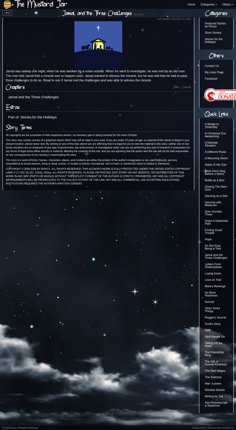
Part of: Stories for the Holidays (32, 117)
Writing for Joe (214, 396)
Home (191, 4)
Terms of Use (214, 427)
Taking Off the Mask (213, 344)
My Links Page (214, 72)
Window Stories (215, 390)
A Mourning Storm (216, 158)
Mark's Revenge (215, 286)
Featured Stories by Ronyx (215, 25)
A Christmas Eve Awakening (215, 135)
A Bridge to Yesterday (212, 126)
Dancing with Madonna (213, 204)
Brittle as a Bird (214, 180)
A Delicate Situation (211, 144)
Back (7, 13)
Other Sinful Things (212, 310)
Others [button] (227, 4)
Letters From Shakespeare (213, 266)
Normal (209, 301)
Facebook (211, 78)
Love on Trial (213, 279)
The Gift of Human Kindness (216, 363)
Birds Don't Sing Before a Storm (215, 172)
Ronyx (141, 14)
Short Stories (213, 32)
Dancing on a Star (216, 196)
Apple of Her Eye (215, 164)
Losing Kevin (213, 273)
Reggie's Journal (215, 317)
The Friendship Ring (214, 354)
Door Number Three (213, 213)
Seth (208, 330)
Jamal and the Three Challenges (33, 97)
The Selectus (213, 377)
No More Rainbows (211, 294)
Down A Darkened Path (216, 222)
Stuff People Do (215, 336)
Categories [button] (209, 4)
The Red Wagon (215, 370)
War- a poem (213, 383)
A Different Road (215, 151)
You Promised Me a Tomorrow (216, 404)
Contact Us (212, 65)
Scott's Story (213, 323)
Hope (208, 239)
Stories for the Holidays (214, 40)
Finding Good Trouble (213, 231)
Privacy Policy (199, 427)
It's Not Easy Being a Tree (213, 247)
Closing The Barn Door (216, 188)
